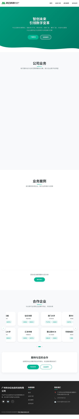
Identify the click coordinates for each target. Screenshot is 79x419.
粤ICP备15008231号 (23, 416)
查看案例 (45, 43)
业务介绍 (58, 3)
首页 (51, 3)
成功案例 (66, 3)
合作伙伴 (74, 3)
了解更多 (33, 43)
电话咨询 (33, 371)
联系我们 (39, 287)
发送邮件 (46, 371)
